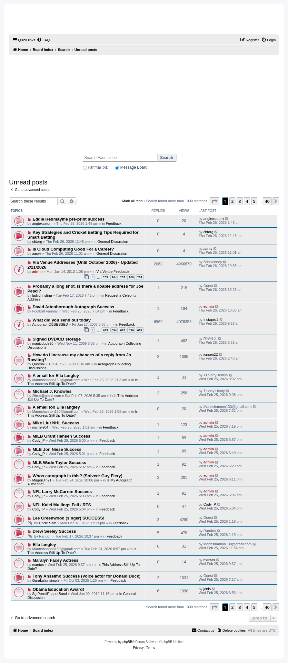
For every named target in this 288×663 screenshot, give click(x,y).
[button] (214, 201)
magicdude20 (43, 343)
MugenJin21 (42, 480)
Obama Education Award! (58, 589)
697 (139, 330)
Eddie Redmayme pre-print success (69, 219)
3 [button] (240, 201)
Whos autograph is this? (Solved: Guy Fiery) (77, 475)
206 (131, 277)
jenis (207, 589)
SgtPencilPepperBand (49, 594)
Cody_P (38, 440)
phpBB (127, 642)
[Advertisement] (144, 101)
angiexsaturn (42, 223)
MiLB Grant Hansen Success (62, 436)
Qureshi (38, 364)
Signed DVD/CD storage (57, 339)
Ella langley (44, 544)
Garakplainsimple (46, 580)
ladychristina (42, 295)
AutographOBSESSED (50, 324)
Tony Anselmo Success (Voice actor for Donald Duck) (87, 576)
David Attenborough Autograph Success (73, 306)
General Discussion (112, 241)
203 (105, 277)
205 (122, 277)
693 (105, 330)
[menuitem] (43, 40)
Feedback (113, 223)
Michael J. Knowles (52, 391)
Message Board (133, 167)
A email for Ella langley (56, 375)
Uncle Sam (47, 523)
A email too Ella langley (56, 407)
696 (131, 330)
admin (37, 271)
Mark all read (132, 201)
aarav (36, 253)
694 (114, 330)
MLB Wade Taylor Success (59, 462)
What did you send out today (62, 320)
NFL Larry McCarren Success (62, 491)
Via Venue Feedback (112, 271)
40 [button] (267, 201)
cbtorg (37, 241)
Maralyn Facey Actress (55, 560)
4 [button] (247, 201)
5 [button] (254, 201)
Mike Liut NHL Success (56, 423)
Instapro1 (211, 320)
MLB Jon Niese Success (57, 449)
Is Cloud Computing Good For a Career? (73, 249)
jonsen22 (211, 354)
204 (114, 277)
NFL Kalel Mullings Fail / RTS (62, 504)
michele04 (40, 427)
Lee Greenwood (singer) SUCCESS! (68, 518)
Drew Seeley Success (54, 531)
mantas (38, 565)
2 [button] (232, 201)
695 (122, 330)
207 (139, 277)
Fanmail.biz (97, 167)
